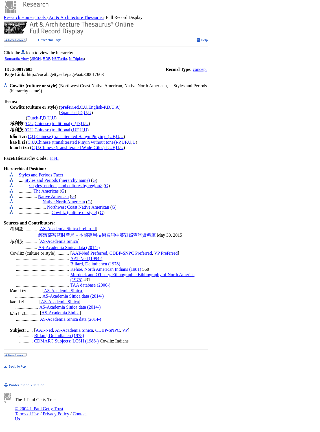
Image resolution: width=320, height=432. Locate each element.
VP (125, 330)
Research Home (19, 17)
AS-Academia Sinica (59, 241)
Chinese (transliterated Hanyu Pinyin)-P (72, 136)
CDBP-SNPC (107, 330)
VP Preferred (165, 253)
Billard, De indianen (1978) (95, 263)
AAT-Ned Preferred (89, 253)
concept (200, 69)
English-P (97, 107)
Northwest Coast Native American (78, 207)
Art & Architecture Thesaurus (76, 17)
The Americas (45, 191)
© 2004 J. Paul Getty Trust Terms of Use (39, 411)
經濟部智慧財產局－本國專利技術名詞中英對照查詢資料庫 (97, 235)
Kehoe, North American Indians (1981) (105, 269)
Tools (41, 17)
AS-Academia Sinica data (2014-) (69, 247)
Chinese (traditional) (53, 129)
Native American (53, 196)
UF (75, 129)
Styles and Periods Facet (41, 175)
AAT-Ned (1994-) (86, 258)
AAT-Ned (44, 330)
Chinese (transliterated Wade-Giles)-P (74, 147)
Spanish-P (69, 112)
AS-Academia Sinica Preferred (68, 228)
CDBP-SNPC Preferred (130, 253)
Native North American (64, 201)
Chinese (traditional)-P (55, 123)
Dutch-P (34, 117)
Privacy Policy (56, 413)
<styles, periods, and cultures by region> (65, 185)
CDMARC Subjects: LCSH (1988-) (66, 341)
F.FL (54, 158)
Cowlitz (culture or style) (74, 212)
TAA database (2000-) (90, 285)
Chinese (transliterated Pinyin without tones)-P (78, 142)
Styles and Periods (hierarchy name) (57, 180)
